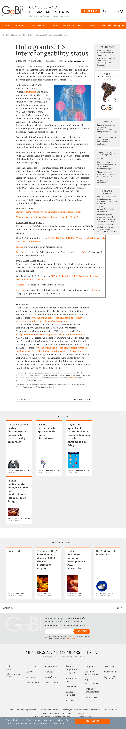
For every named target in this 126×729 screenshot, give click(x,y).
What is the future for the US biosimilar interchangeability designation (106, 62)
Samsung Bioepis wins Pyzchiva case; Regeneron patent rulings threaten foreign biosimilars (107, 129)
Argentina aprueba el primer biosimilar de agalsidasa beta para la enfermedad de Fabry (106, 218)
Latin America (14, 675)
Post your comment (77, 61)
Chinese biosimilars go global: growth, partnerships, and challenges (106, 141)
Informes (69, 701)
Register (20, 252)
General (29, 672)
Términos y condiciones (49, 710)
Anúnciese (106, 26)
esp (117, 11)
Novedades (27, 35)
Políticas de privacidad (26, 710)
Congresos (90, 666)
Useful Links (91, 697)
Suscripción (119, 26)
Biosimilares (41, 26)
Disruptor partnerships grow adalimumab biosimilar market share (48, 212)
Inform (83, 252)
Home (11, 710)
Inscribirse (90, 11)
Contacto (113, 710)
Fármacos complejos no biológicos (71, 669)
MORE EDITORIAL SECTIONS (68, 26)
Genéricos (22, 26)
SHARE (8, 608)
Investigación (32, 683)
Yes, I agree (92, 721)
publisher (71, 378)
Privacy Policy (70, 639)
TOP (119, 608)
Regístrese (21, 290)
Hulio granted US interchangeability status (51, 35)
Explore (20, 285)
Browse (19, 247)
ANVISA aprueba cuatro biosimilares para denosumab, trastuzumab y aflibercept (107, 200)
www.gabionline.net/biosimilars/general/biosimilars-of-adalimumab (50, 335)
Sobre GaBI (94, 26)
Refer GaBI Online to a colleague (69, 714)
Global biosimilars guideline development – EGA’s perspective (107, 174)
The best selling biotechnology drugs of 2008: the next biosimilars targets (106, 165)
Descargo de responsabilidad (75, 710)
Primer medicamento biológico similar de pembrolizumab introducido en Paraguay (107, 228)
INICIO (7, 26)
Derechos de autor (98, 710)
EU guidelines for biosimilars (104, 181)
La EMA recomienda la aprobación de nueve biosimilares (106, 209)
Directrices (70, 686)
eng (112, 11)
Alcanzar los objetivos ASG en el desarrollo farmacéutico (106, 53)
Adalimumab (30, 92)
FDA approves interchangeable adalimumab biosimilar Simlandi (47, 217)
